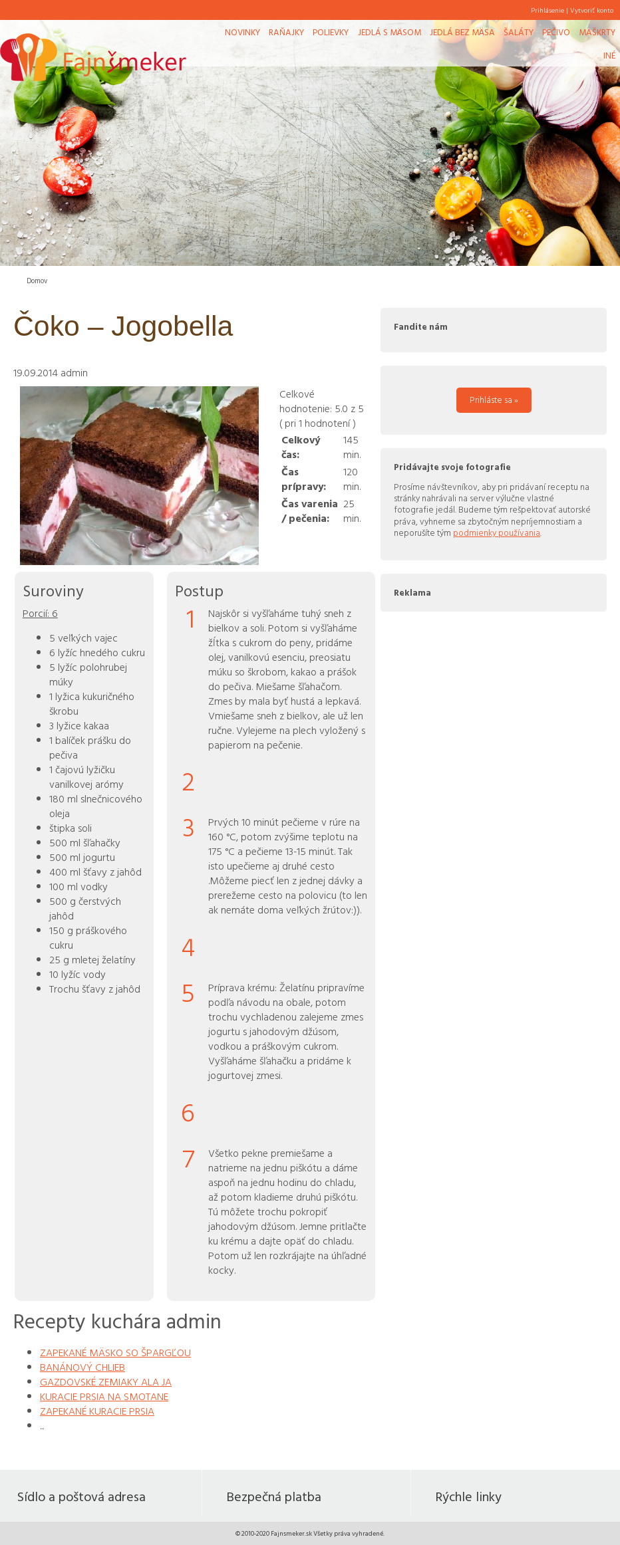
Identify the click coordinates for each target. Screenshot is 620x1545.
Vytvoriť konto (591, 10)
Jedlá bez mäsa (462, 32)
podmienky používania (496, 532)
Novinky (242, 32)
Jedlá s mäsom (389, 32)
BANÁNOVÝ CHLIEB (82, 1367)
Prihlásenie (547, 10)
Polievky (331, 32)
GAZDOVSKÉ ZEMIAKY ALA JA (106, 1381)
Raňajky (286, 32)
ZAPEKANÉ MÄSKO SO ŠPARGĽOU (115, 1352)
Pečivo (556, 32)
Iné (609, 55)
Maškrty (597, 32)
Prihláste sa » (494, 399)
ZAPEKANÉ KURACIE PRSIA (97, 1411)
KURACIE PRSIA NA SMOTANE (104, 1396)
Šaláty (519, 32)
